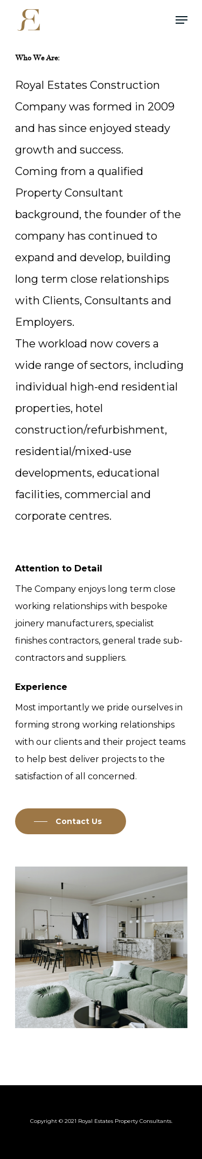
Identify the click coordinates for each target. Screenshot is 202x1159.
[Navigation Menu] (181, 20)
